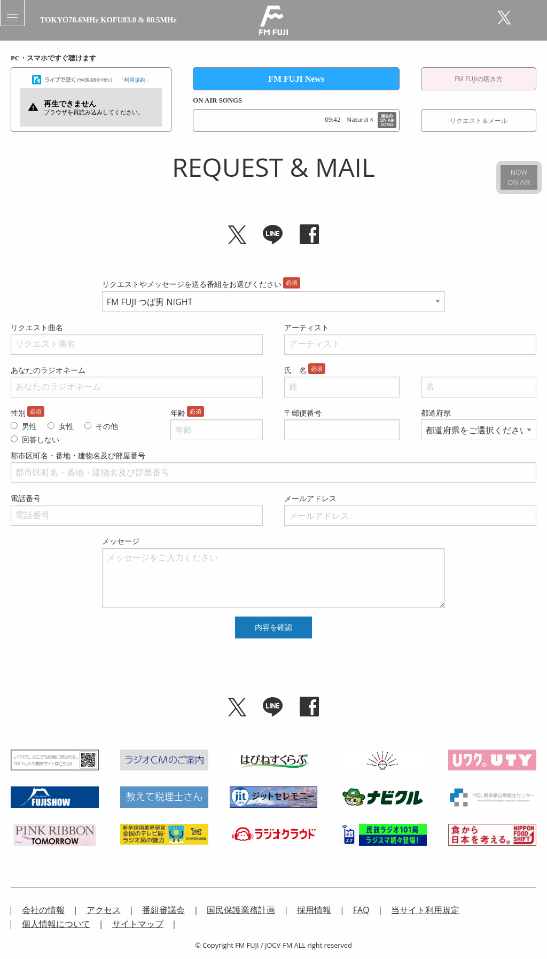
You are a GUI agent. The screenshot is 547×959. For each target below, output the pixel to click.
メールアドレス (310, 498)
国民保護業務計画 (241, 910)
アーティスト (306, 327)
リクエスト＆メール (478, 120)
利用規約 (134, 79)
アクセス (104, 910)
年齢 (177, 413)
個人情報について (56, 924)
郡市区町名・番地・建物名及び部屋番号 (78, 455)
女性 (66, 426)
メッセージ (120, 541)
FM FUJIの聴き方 (479, 78)
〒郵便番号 (303, 413)
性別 (18, 413)
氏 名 (295, 370)
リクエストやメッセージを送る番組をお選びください (192, 284)
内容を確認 (273, 627)
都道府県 (436, 413)
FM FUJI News (296, 78)
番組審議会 (163, 910)
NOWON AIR (518, 177)
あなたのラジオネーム (48, 370)
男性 (29, 426)
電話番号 (26, 498)
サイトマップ (137, 924)
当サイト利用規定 (425, 910)
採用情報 (314, 910)
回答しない (40, 439)
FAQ (361, 910)
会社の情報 (43, 910)
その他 (107, 426)
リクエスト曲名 (37, 327)
